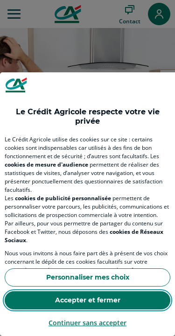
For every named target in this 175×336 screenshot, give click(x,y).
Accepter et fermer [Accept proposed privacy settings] (87, 300)
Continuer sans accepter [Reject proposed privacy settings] (87, 322)
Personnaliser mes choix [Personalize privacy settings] (87, 277)
